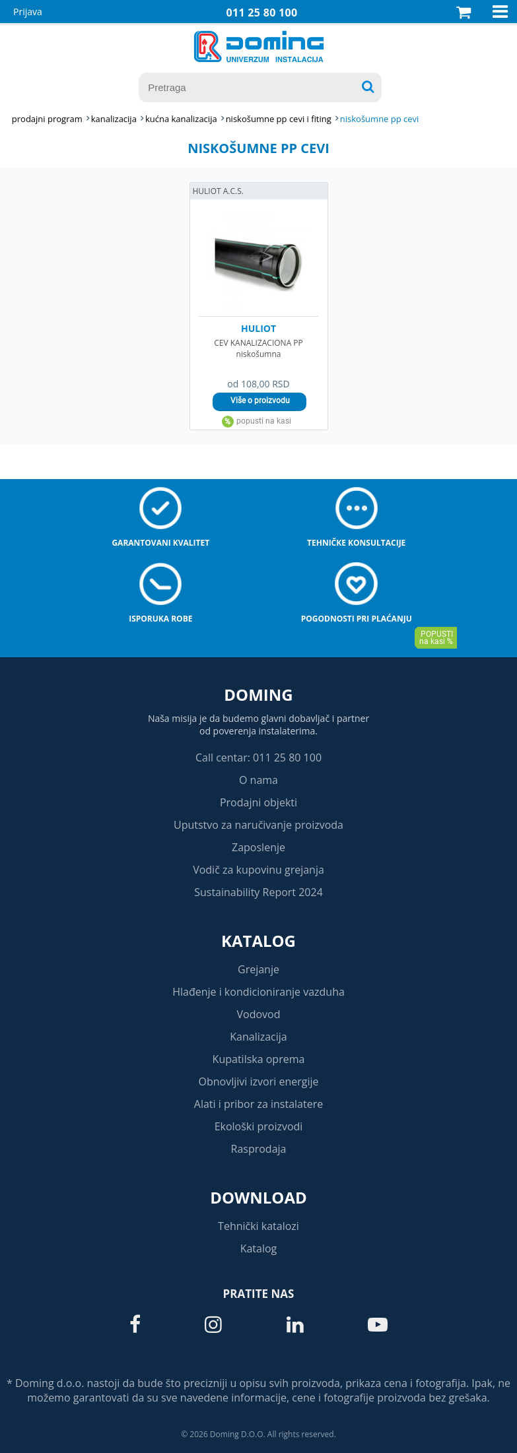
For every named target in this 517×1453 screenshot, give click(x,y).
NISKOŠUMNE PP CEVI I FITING (278, 119)
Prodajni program (47, 119)
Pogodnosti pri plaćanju (356, 618)
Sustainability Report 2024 (258, 892)
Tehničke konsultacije (356, 542)
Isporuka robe (160, 618)
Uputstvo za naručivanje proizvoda (258, 825)
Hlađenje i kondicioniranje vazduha (258, 992)
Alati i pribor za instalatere (258, 1104)
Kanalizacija (258, 1036)
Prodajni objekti (258, 802)
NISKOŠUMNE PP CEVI (379, 119)
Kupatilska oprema (259, 1059)
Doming (258, 694)
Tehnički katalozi (258, 1226)
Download (258, 1197)
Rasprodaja (259, 1149)
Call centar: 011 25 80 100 (258, 757)
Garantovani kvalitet (160, 542)
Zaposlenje (258, 847)
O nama (258, 780)
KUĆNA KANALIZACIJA (181, 119)
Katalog (258, 941)
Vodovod (259, 1014)
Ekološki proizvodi (259, 1126)
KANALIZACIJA (114, 119)
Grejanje (258, 969)
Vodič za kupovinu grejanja (258, 869)
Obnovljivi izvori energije (259, 1081)
